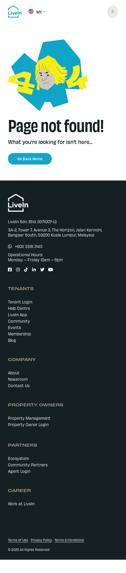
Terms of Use (18, 540)
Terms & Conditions (69, 540)
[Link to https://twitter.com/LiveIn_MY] (41, 269)
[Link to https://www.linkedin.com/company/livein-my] (33, 269)
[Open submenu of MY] (43, 11)
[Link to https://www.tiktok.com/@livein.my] (25, 269)
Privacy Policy (41, 540)
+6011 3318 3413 (29, 246)
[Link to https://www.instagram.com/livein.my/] (17, 269)
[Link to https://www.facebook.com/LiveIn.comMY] (9, 269)
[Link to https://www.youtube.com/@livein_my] (49, 269)
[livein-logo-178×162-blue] (14, 7)
